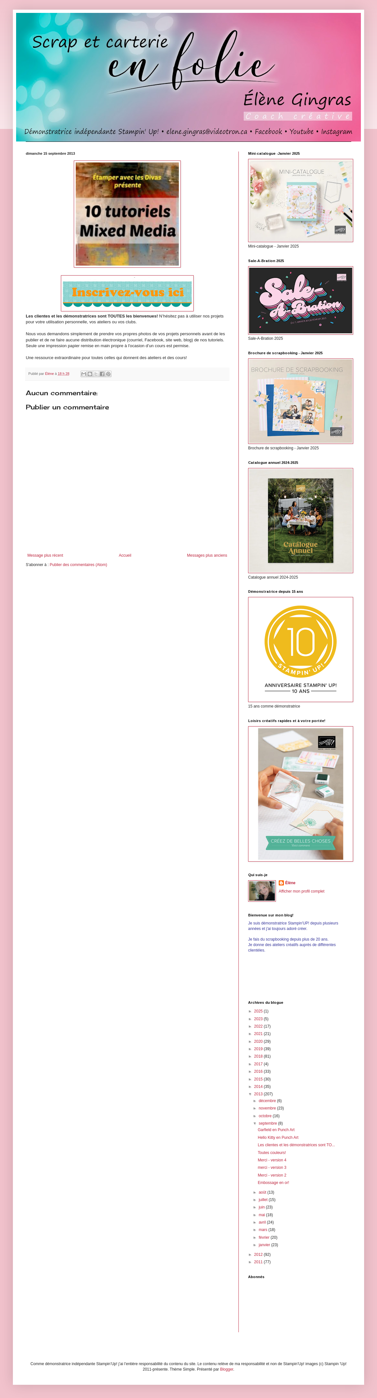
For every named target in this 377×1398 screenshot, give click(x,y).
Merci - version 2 (272, 1175)
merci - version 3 (272, 1167)
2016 (259, 1071)
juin (262, 1207)
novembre (268, 1108)
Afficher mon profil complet (301, 891)
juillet (264, 1200)
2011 (259, 1262)
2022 (259, 1026)
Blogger (226, 1369)
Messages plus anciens (207, 555)
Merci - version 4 (272, 1160)
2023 (259, 1019)
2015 (259, 1079)
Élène (290, 883)
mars (263, 1229)
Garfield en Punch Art (276, 1130)
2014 (259, 1086)
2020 (259, 1041)
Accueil (125, 555)
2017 (259, 1064)
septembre (268, 1123)
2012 (259, 1254)
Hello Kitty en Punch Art (278, 1137)
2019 (259, 1049)
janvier (265, 1245)
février (265, 1237)
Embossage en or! (273, 1182)
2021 (259, 1033)
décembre (268, 1101)
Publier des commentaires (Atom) (78, 564)
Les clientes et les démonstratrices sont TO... (296, 1145)
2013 (259, 1094)
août (263, 1192)
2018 (259, 1056)
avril (263, 1222)
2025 (259, 1011)
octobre (266, 1116)
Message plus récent (45, 555)
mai (262, 1215)
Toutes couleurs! (272, 1152)
